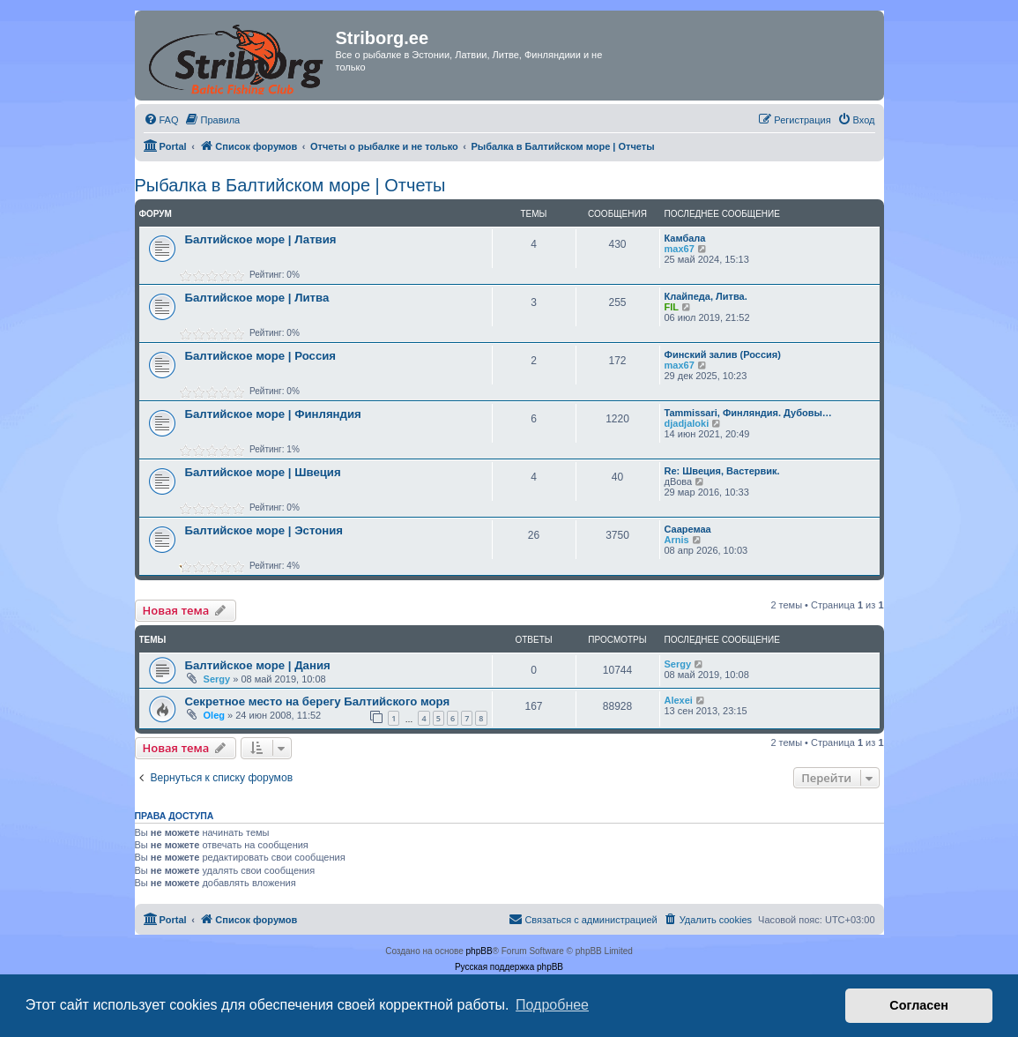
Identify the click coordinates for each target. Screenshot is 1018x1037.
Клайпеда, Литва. (706, 296)
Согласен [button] (918, 1005)
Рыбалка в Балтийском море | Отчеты (290, 185)
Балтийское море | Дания (258, 665)
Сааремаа (688, 529)
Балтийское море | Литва (257, 297)
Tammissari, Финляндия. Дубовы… (748, 412)
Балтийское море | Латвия (261, 239)
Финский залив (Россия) (723, 354)
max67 (680, 248)
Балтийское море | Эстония (264, 530)
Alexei (679, 700)
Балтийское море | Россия (261, 355)
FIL (672, 307)
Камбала (685, 238)
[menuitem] (161, 120)
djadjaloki (687, 423)
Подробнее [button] (552, 1004)
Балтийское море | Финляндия (273, 414)
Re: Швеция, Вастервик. (722, 471)
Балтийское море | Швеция (263, 472)
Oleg (214, 715)
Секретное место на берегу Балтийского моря (317, 701)
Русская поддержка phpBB (509, 967)
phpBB (479, 951)
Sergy (217, 679)
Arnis (677, 539)
